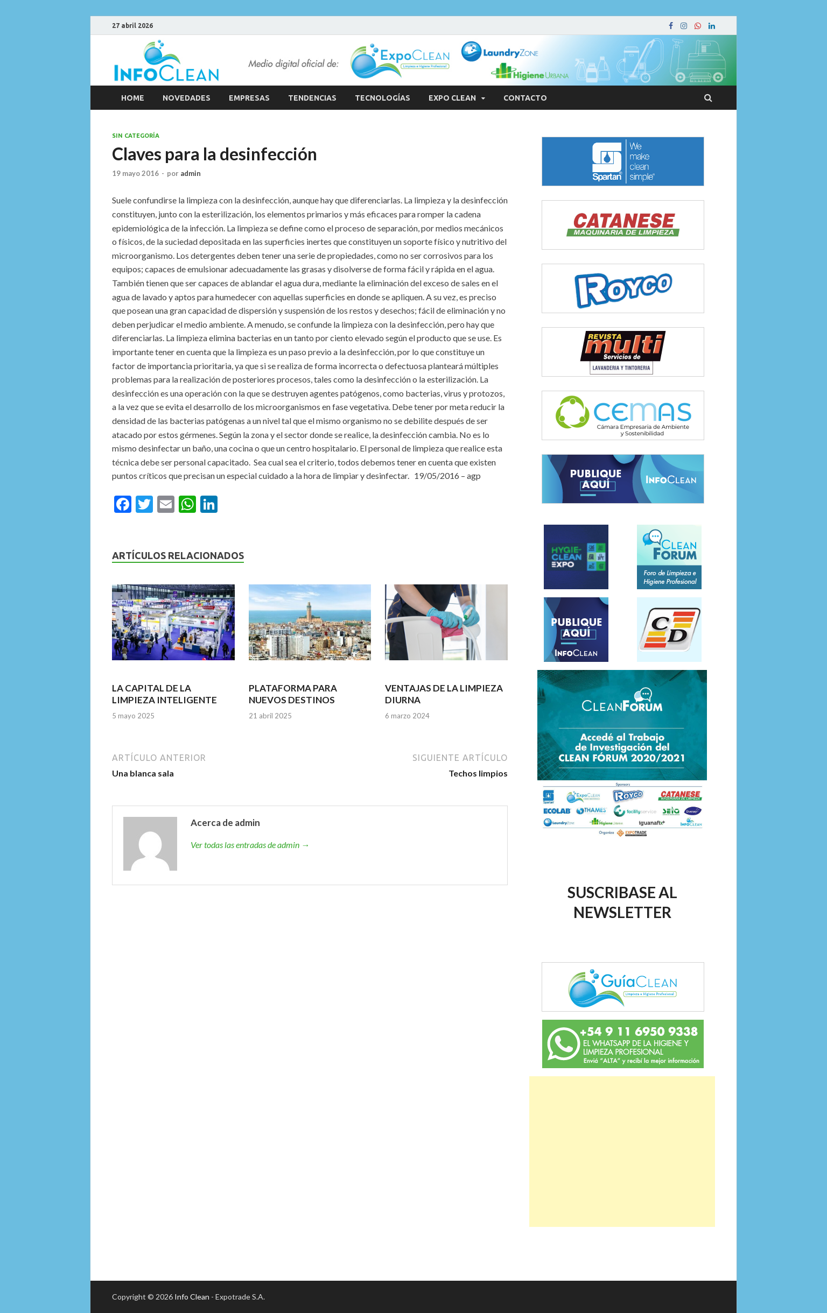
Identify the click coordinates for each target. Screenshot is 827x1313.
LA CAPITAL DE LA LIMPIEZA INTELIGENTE (164, 693)
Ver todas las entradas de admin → (250, 844)
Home (132, 98)
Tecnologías (382, 98)
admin (190, 173)
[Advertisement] (622, 1151)
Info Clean (191, 1296)
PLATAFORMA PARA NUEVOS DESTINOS (293, 693)
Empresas (249, 98)
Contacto (525, 98)
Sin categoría (135, 135)
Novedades (187, 98)
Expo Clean (452, 98)
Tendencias (312, 98)
